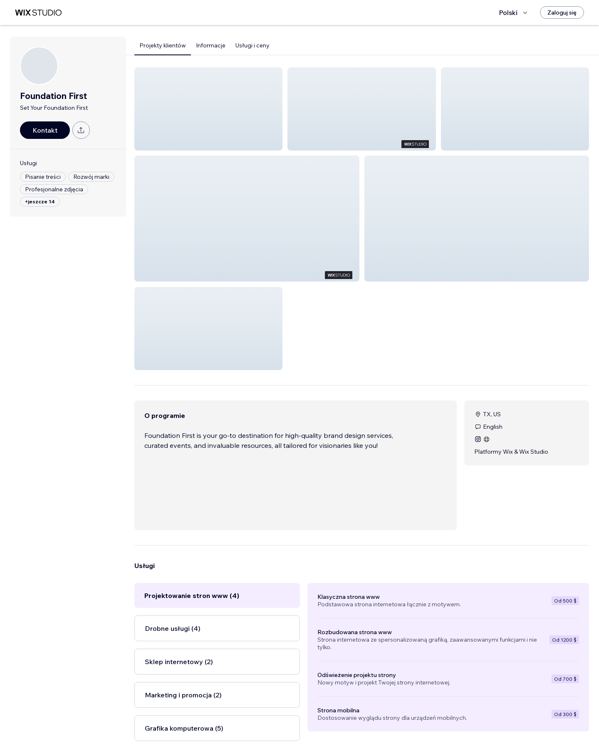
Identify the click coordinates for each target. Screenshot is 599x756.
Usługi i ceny (252, 45)
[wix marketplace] (38, 12)
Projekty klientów (162, 45)
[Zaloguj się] (562, 12)
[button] (208, 109)
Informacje (210, 45)
